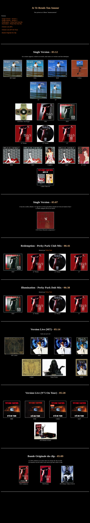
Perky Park (48, 250)
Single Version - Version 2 (9, 20)
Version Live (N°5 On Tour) (10, 30)
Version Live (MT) (7, 27)
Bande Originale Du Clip (9, 33)
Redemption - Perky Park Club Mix (12, 22)
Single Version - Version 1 (9, 19)
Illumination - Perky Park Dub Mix (12, 24)
